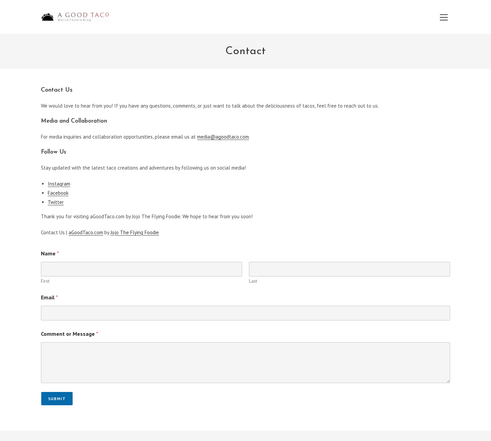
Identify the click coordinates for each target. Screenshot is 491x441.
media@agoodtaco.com (223, 136)
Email (49, 297)
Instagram (59, 183)
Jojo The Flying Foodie (134, 232)
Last (253, 281)
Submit (57, 398)
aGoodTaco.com (86, 232)
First (45, 281)
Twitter (56, 202)
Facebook (58, 193)
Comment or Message (69, 334)
